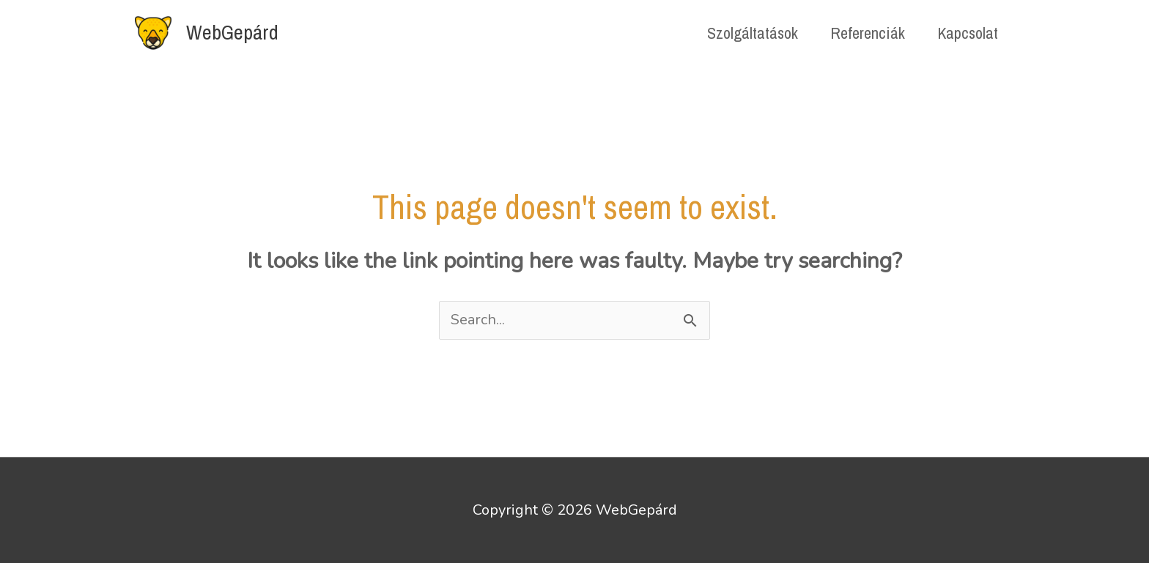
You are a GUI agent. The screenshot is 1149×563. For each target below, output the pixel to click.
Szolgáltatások (752, 33)
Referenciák (867, 33)
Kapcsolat (967, 33)
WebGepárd (232, 32)
